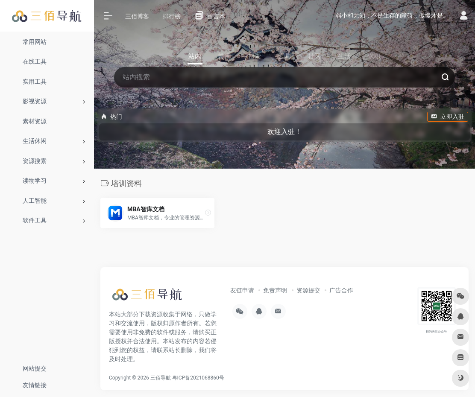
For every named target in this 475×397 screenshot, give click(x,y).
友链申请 (242, 290)
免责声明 (275, 290)
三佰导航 (160, 378)
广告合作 (341, 290)
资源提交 (308, 290)
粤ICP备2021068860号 (198, 378)
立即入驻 (447, 116)
